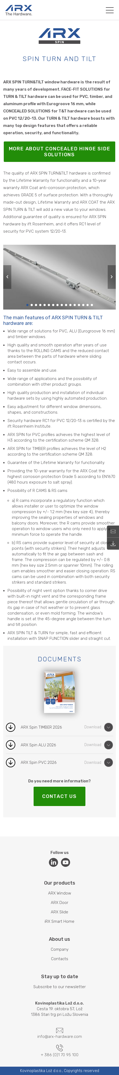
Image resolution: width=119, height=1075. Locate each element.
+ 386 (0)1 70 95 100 (59, 1050)
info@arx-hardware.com (59, 1033)
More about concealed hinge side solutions (59, 152)
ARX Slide (59, 912)
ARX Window (59, 893)
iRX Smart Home (59, 921)
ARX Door (59, 902)
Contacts (59, 958)
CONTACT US (59, 796)
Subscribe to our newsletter (59, 986)
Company (59, 949)
